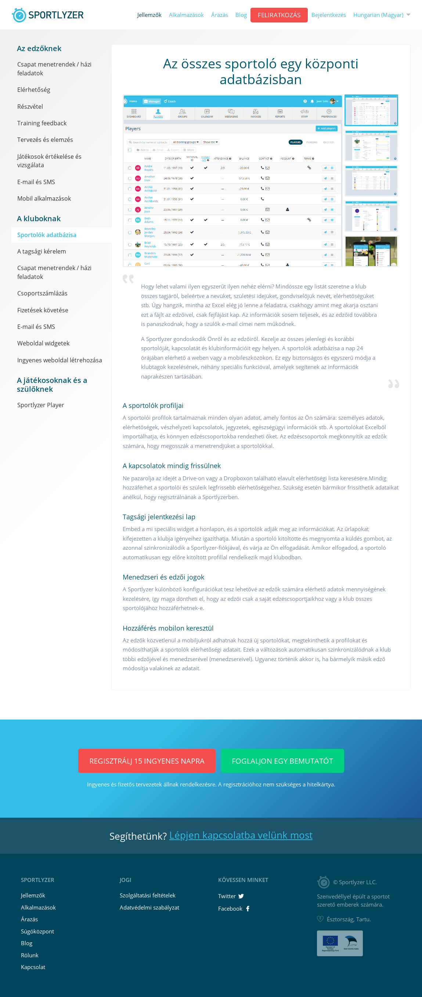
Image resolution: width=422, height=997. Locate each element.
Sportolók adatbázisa (46, 235)
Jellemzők (149, 15)
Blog (241, 15)
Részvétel (30, 107)
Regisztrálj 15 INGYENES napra (147, 761)
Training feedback (41, 123)
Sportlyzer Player (40, 405)
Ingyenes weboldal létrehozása (59, 360)
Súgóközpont (37, 931)
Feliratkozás (279, 15)
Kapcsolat (33, 967)
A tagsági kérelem (41, 251)
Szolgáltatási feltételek (148, 895)
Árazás (219, 15)
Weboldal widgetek (43, 343)
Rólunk (30, 955)
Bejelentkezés (328, 15)
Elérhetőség (33, 90)
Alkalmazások (186, 15)
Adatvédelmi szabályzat (149, 907)
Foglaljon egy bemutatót (282, 761)
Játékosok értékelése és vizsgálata (49, 161)
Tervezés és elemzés (45, 140)
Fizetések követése (42, 310)
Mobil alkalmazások (44, 198)
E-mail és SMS (36, 182)
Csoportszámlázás (42, 293)
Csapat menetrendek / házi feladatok (54, 68)
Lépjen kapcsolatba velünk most (241, 835)
